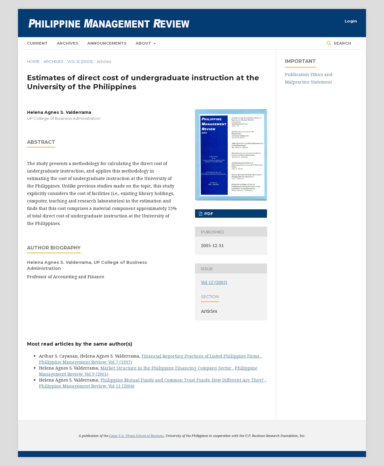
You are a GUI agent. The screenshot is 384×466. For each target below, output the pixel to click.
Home (33, 61)
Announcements (107, 43)
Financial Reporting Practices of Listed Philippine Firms (201, 356)
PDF (208, 213)
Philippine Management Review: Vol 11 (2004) (86, 386)
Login (351, 21)
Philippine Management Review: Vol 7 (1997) (85, 362)
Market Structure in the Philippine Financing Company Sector (166, 368)
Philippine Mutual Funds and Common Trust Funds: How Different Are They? (182, 380)
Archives (67, 43)
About (144, 43)
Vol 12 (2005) (80, 61)
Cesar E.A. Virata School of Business (136, 435)
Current (37, 43)
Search (341, 43)
